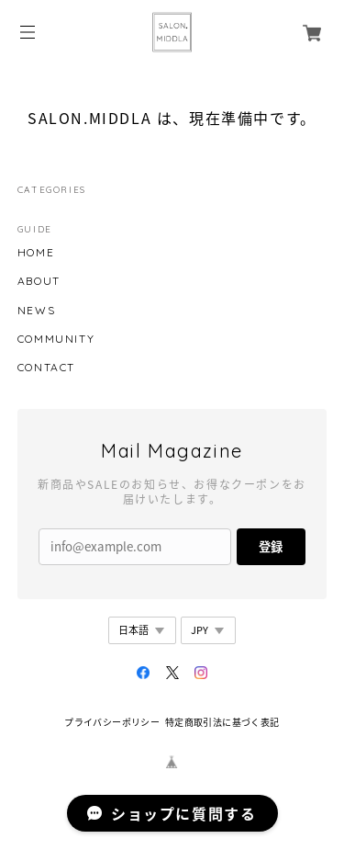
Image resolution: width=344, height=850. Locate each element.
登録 (271, 546)
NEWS (36, 310)
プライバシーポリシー (112, 722)
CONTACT (46, 367)
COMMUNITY (55, 339)
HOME (35, 252)
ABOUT (39, 281)
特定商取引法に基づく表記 (222, 722)
